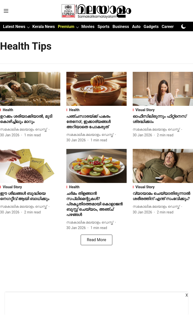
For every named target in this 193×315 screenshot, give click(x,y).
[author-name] (24, 129)
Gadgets (151, 26)
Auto (136, 26)
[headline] (30, 119)
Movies (87, 26)
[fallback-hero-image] (30, 89)
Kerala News (43, 26)
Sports (104, 26)
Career (168, 26)
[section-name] (30, 110)
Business (121, 26)
